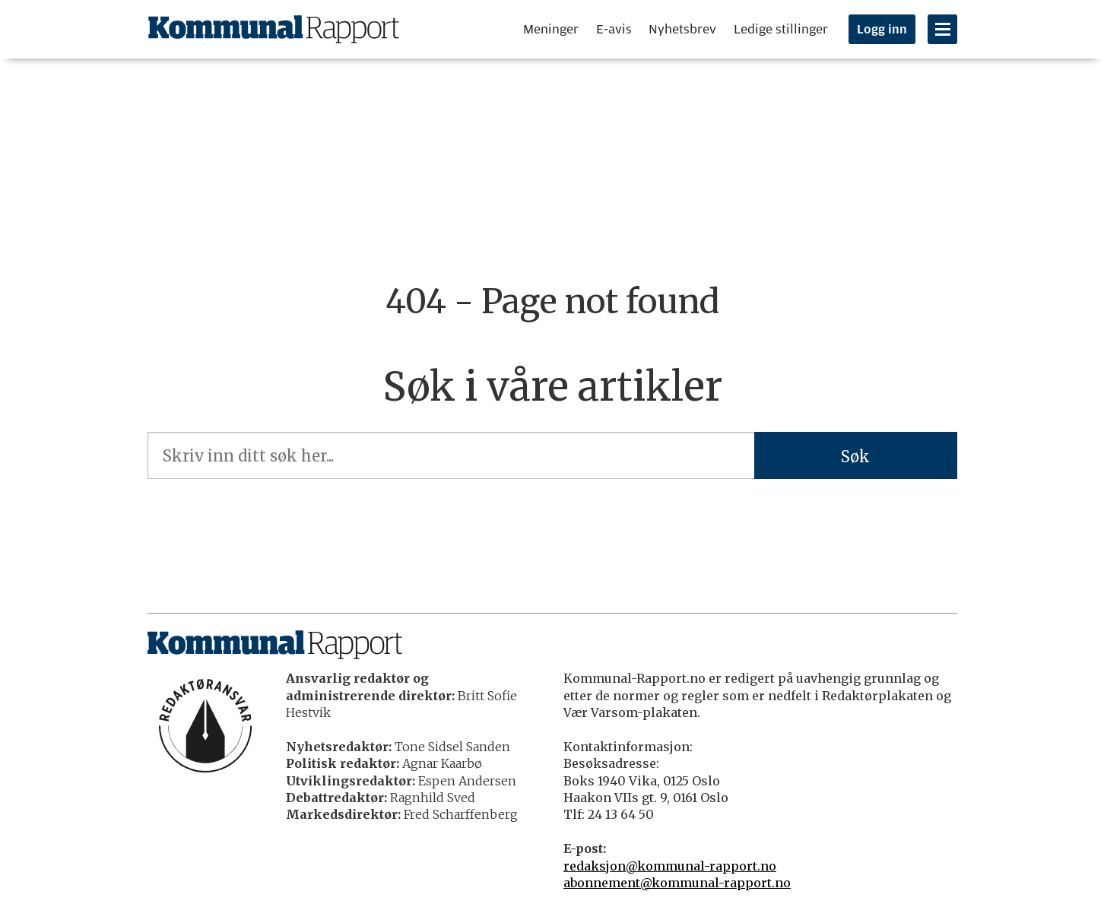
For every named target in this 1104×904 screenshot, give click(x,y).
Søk (855, 456)
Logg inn (882, 30)
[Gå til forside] (273, 29)
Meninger (551, 29)
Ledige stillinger (781, 29)
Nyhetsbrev (682, 29)
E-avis (614, 29)
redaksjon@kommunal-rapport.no (669, 866)
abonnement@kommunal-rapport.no (677, 882)
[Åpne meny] (942, 29)
